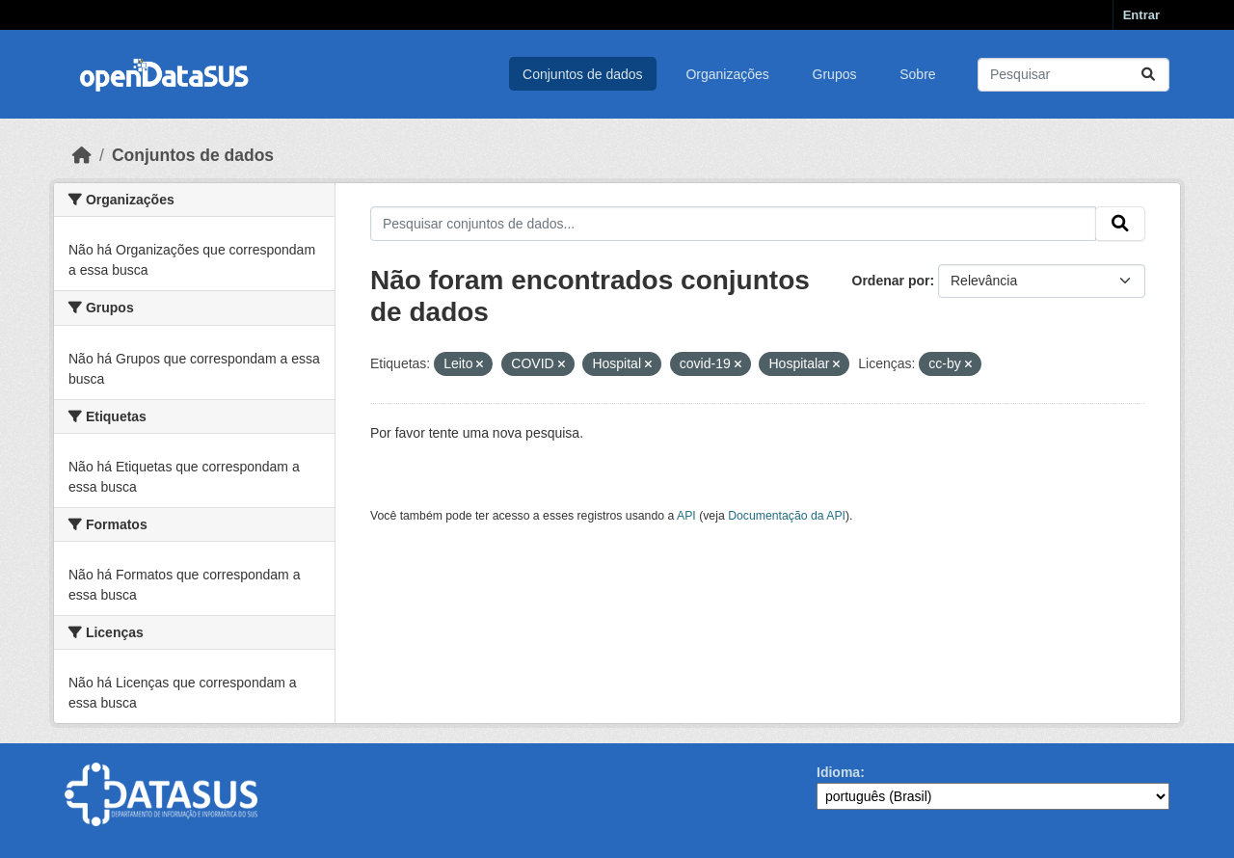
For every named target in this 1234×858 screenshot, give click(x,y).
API (686, 516)
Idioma (838, 772)
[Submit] (1148, 75)
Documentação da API (786, 516)
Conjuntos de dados (583, 74)
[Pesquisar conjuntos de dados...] (1073, 75)
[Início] (82, 155)
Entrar (1141, 15)
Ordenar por (891, 280)
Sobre (917, 74)
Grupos (835, 74)
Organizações (726, 74)
